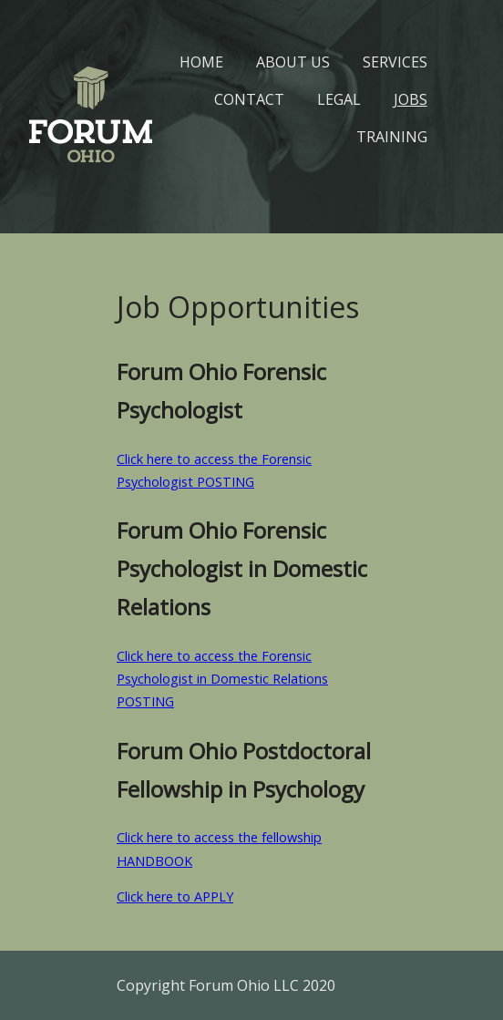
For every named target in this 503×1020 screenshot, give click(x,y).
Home (201, 62)
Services (395, 62)
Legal (339, 99)
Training (391, 137)
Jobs (410, 99)
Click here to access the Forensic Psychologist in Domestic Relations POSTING (222, 678)
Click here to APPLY (175, 896)
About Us (293, 62)
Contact (249, 99)
